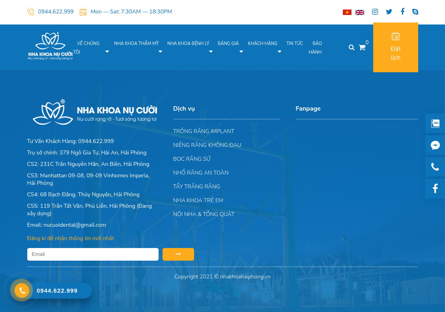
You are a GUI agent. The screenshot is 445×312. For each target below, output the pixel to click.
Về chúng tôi (86, 48)
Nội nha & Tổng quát (204, 214)
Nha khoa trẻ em (198, 200)
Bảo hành (315, 48)
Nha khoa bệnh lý (188, 44)
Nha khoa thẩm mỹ (136, 44)
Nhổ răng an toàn (201, 173)
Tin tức (294, 44)
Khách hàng (262, 44)
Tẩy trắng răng (196, 186)
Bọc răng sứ (192, 159)
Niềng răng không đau (207, 145)
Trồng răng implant (203, 131)
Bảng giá (228, 44)
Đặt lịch (396, 47)
